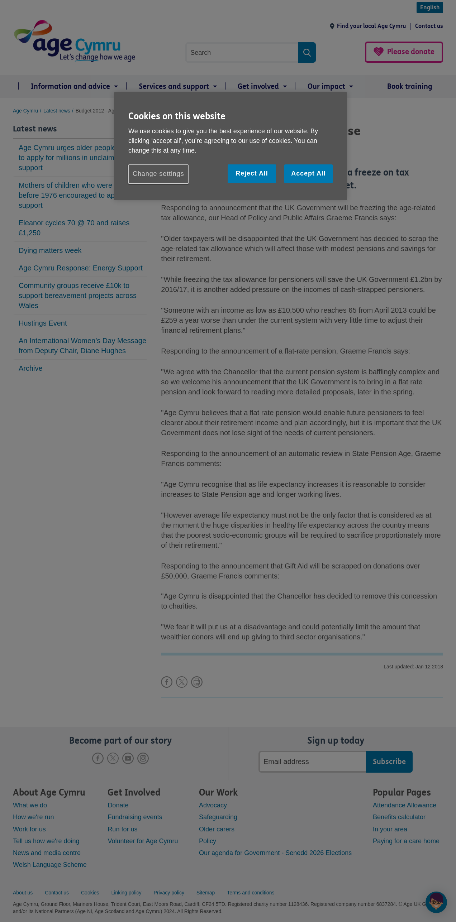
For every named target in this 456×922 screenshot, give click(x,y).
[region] (230, 146)
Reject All (252, 173)
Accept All (308, 173)
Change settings (158, 173)
